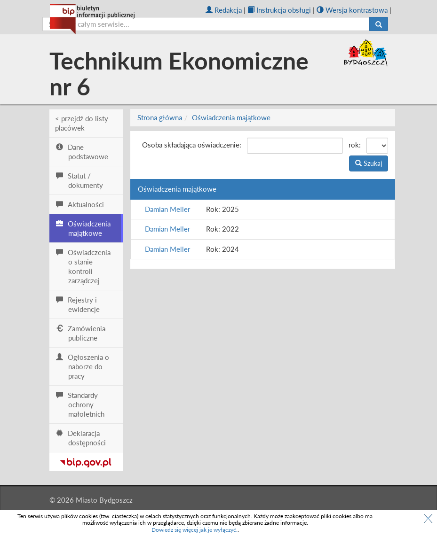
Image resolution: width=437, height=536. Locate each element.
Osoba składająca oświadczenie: (191, 144)
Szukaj (368, 163)
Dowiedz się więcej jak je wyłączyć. (194, 529)
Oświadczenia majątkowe (231, 117)
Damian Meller (167, 209)
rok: (355, 144)
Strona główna (159, 117)
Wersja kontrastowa (352, 10)
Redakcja (224, 10)
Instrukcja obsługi (279, 10)
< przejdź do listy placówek (81, 123)
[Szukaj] (378, 24)
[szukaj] (206, 24)
